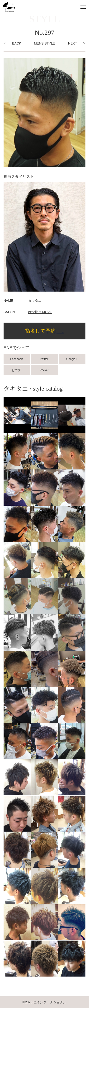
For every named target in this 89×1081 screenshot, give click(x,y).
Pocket (44, 370)
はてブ (16, 370)
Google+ (72, 359)
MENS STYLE (44, 43)
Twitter (44, 359)
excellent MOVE (40, 312)
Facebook (16, 359)
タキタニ (35, 300)
